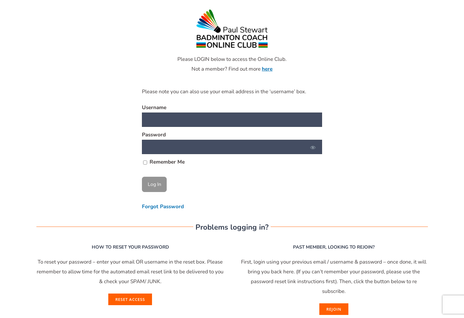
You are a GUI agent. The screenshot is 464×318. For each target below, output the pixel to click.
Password (154, 134)
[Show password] (313, 147)
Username (154, 107)
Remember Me (164, 161)
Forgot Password (163, 206)
